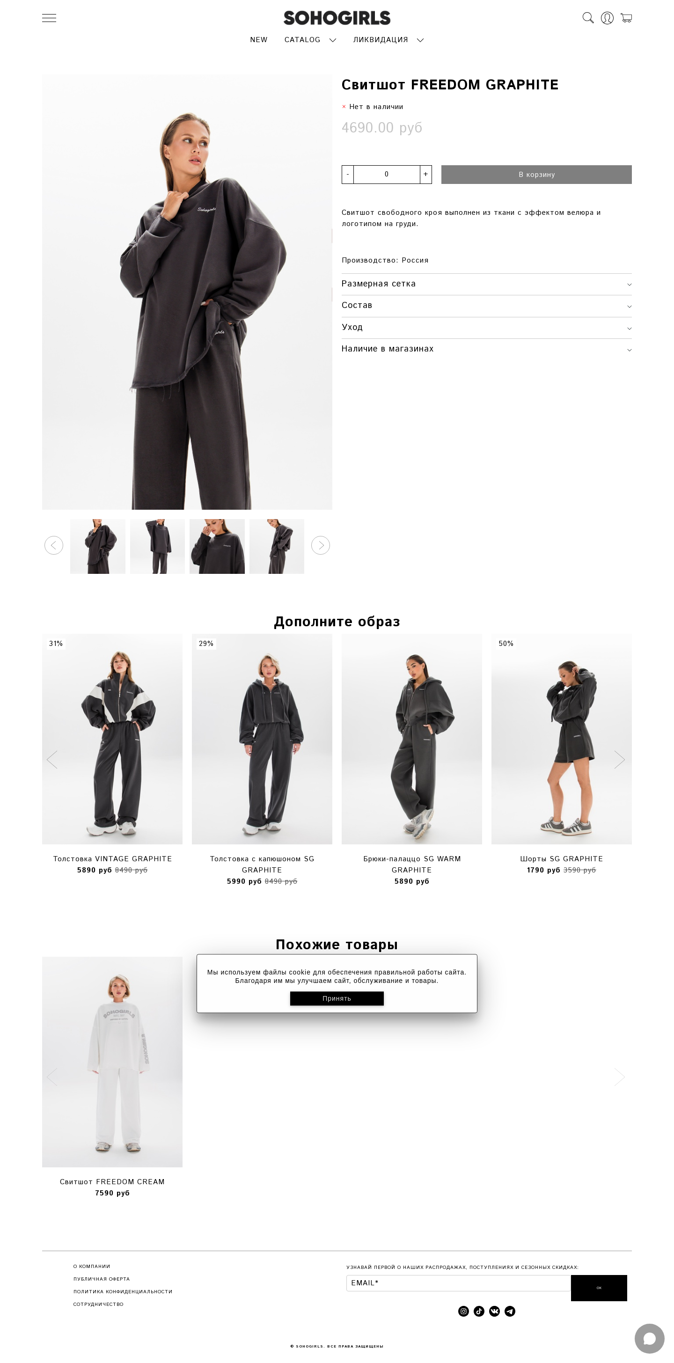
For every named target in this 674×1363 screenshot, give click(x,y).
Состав (487, 304)
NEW (259, 38)
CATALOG (303, 38)
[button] (53, 543)
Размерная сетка (487, 282)
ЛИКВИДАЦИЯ (380, 38)
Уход (487, 325)
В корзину (537, 172)
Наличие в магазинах (487, 347)
